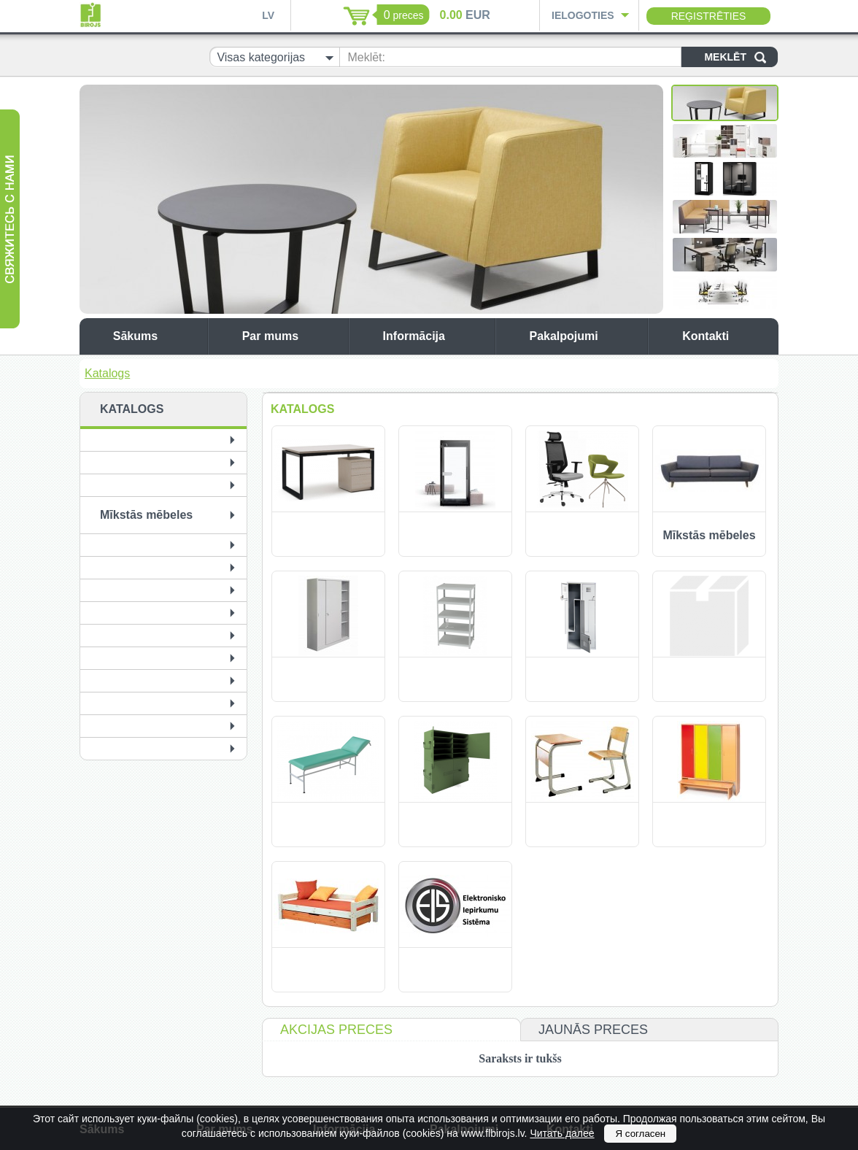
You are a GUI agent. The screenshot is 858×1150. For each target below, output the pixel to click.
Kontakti (726, 336)
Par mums (291, 336)
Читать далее (562, 1133)
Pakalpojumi (584, 336)
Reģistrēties (708, 16)
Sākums (156, 336)
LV (268, 15)
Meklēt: (366, 57)
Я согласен (640, 1133)
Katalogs (107, 373)
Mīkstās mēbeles (146, 515)
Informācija (435, 336)
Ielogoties (583, 15)
